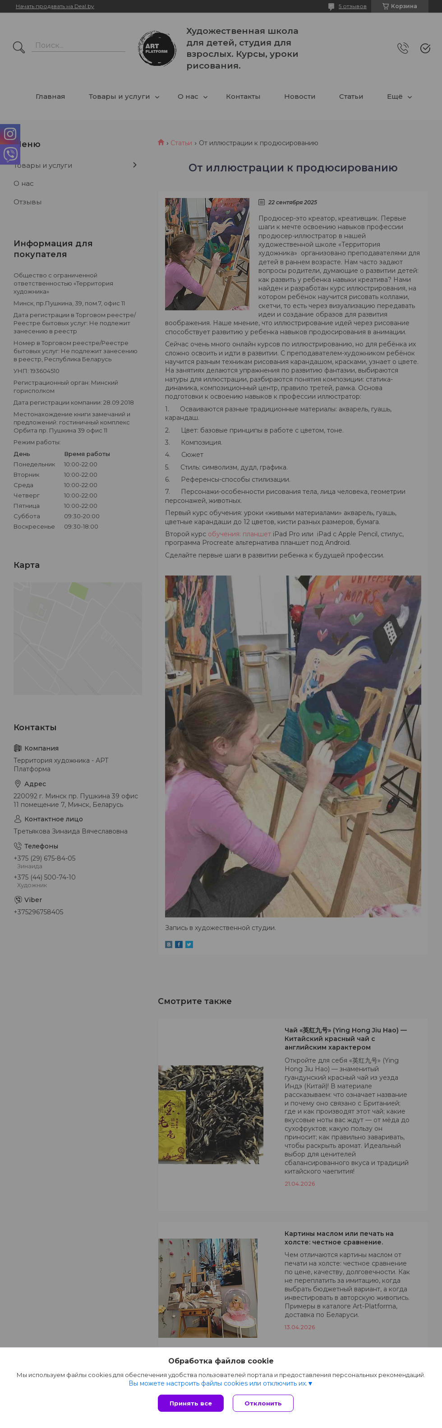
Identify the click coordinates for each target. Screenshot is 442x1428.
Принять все (191, 1403)
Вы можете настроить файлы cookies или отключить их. (218, 1383)
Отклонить (263, 1403)
